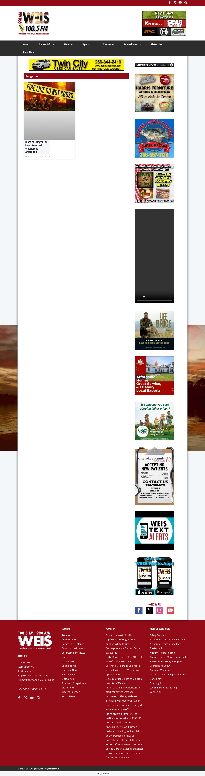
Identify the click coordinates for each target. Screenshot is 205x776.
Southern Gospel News (74, 683)
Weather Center (71, 691)
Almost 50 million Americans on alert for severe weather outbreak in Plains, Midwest (123, 692)
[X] (174, 2)
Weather (108, 44)
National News (70, 670)
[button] (186, 3)
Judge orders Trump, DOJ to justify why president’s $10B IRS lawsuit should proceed (123, 718)
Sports (87, 44)
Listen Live (156, 44)
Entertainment (132, 44)
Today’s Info (46, 44)
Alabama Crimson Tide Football (168, 639)
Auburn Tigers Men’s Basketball (168, 657)
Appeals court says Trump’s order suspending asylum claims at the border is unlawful (124, 731)
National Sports (71, 674)
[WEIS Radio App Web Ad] (154, 575)
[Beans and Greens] (154, 183)
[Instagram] (38, 697)
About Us (29, 52)
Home (25, 44)
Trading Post (157, 683)
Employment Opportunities (33, 675)
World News (68, 696)
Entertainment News (73, 652)
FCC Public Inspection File (32, 688)
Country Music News (73, 648)
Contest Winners (159, 670)
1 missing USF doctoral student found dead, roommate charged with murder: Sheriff (124, 705)
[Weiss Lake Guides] (154, 138)
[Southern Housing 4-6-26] (154, 375)
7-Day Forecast (158, 635)
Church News (69, 639)
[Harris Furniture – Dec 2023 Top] (154, 92)
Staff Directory (26, 666)
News (68, 44)
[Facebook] (169, 2)
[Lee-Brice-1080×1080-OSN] (154, 330)
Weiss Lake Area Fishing (163, 687)
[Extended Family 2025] (154, 420)
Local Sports (69, 665)
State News (68, 687)
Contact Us (24, 662)
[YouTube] (180, 2)
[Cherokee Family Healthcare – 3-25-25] (154, 475)
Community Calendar (73, 643)
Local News (68, 661)
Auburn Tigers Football (163, 652)
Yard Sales (155, 691)
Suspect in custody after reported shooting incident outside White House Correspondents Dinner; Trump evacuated (123, 644)
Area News (68, 635)
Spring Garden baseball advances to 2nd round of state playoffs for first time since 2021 (124, 753)
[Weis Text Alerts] (154, 530)
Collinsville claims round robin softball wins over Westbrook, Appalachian (123, 670)
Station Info (24, 671)
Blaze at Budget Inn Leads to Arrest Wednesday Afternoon (36, 147)
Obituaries (68, 678)
